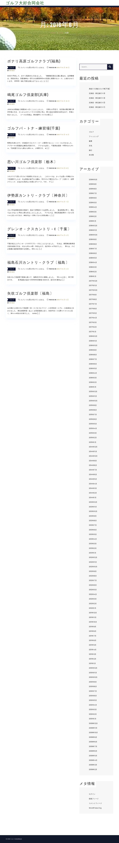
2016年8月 (93, 355)
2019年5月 (93, 202)
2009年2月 (93, 769)
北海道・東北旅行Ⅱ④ (97, 93)
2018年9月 (93, 239)
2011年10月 (93, 622)
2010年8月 (93, 686)
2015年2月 (93, 437)
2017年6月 (93, 308)
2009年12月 (93, 723)
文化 (90, 146)
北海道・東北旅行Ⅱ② (97, 102)
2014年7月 (93, 470)
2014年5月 (93, 479)
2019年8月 (93, 189)
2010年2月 (93, 714)
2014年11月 (93, 451)
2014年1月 (92, 497)
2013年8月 (93, 520)
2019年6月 (93, 198)
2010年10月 (93, 677)
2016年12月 (93, 336)
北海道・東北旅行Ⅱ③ (97, 98)
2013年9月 (93, 516)
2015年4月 (93, 428)
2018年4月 (93, 262)
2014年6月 (93, 474)
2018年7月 (93, 249)
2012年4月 (93, 594)
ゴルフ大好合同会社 (25, 3)
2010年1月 (92, 719)
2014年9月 (93, 461)
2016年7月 (93, 359)
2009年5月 (93, 756)
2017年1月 (92, 332)
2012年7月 (93, 580)
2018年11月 (93, 230)
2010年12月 (93, 668)
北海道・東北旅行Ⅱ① (97, 107)
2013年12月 (93, 502)
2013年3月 (93, 543)
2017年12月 (93, 281)
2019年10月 (93, 179)
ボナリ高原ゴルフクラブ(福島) (34, 61)
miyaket (12, 71)
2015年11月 (93, 396)
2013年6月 (93, 530)
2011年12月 (93, 613)
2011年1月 (92, 663)
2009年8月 (93, 742)
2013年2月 (93, 548)
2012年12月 (93, 557)
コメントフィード (95, 803)
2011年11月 (92, 617)
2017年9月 (93, 295)
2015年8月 (93, 410)
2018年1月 (92, 276)
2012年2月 (93, 603)
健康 (90, 141)
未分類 (91, 155)
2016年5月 (93, 368)
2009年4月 (93, 760)
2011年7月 (92, 636)
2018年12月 (93, 226)
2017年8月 (93, 299)
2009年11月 (93, 728)
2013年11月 (93, 507)
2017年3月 (93, 322)
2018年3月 (93, 267)
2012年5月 (93, 590)
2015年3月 (93, 433)
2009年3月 (93, 765)
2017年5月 (93, 313)
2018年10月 (93, 235)
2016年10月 (93, 345)
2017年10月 (93, 290)
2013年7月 (93, 525)
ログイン (92, 794)
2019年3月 (93, 212)
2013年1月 (92, 553)
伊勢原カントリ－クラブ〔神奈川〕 (38, 195)
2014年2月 (93, 493)
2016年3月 (93, 378)
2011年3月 (92, 654)
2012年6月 (93, 585)
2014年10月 (93, 456)
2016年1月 (92, 387)
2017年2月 (93, 327)
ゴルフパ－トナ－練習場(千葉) (33, 128)
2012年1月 (92, 608)
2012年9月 (93, 571)
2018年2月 (93, 272)
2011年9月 (92, 626)
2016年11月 (93, 341)
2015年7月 (93, 414)
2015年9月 (93, 405)
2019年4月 (93, 207)
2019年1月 (92, 221)
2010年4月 (93, 705)
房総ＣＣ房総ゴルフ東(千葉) (99, 89)
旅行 (90, 150)
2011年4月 (92, 650)
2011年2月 (92, 659)
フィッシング (94, 136)
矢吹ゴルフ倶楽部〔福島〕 (30, 293)
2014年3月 (93, 488)
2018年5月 (93, 258)
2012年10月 (93, 567)
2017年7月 (93, 304)
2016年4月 (93, 373)
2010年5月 (93, 700)
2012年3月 (93, 599)
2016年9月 (93, 350)
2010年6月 (93, 696)
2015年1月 (92, 442)
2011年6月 (92, 640)
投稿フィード (94, 799)
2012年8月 (93, 576)
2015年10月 (93, 401)
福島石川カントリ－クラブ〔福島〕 (38, 262)
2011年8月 (92, 631)
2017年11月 (93, 285)
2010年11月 (93, 673)
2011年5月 (92, 645)
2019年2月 (93, 216)
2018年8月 (93, 244)
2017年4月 (93, 318)
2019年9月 (93, 184)
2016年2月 (93, 382)
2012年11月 (93, 562)
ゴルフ (11, 68)
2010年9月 (93, 682)
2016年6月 (93, 364)
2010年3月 (93, 709)
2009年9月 (93, 737)
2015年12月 (93, 391)
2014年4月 (93, 484)
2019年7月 (93, 193)
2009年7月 (93, 746)
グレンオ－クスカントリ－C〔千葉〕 (39, 229)
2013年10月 (93, 511)
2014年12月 (93, 447)
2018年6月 (93, 253)
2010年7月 (93, 691)
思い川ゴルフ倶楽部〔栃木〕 (32, 162)
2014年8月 (93, 465)
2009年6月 (93, 751)
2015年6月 (93, 419)
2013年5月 (93, 534)
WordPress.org (95, 808)
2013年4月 (93, 539)
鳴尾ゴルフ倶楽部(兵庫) (27, 95)
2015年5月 (93, 424)
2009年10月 (93, 732)
